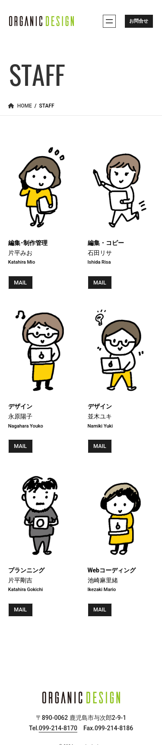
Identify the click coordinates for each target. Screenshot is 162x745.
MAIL (20, 282)
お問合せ (138, 21)
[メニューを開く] (109, 21)
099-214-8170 (58, 728)
